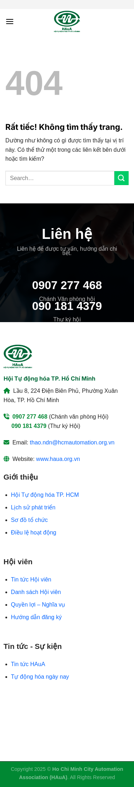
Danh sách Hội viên (36, 592)
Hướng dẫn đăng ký (36, 617)
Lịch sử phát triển (33, 507)
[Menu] (9, 21)
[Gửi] (121, 178)
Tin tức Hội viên (31, 579)
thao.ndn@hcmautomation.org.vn (72, 442)
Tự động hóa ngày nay (40, 677)
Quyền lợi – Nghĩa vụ (38, 605)
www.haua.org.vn (58, 459)
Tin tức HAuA (28, 664)
